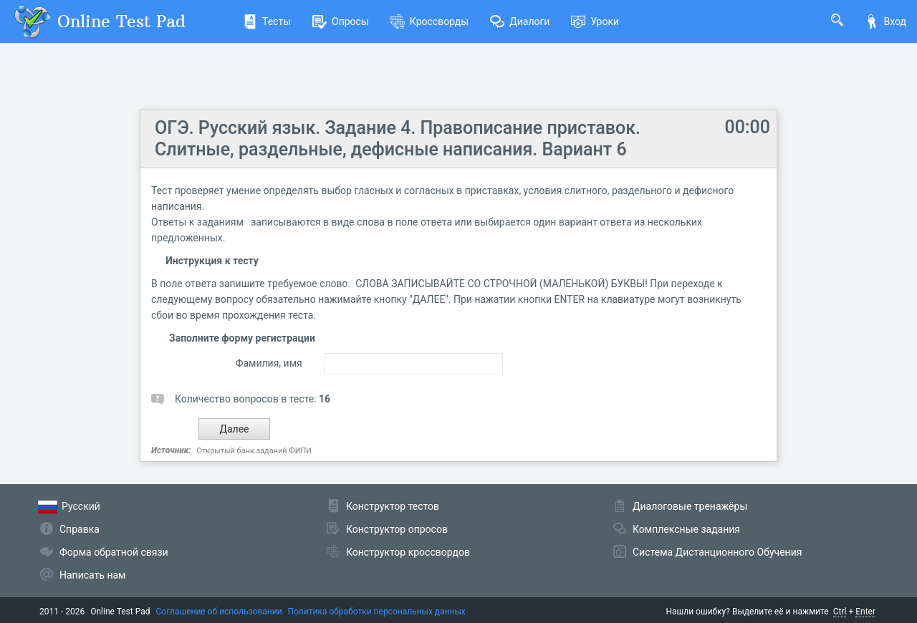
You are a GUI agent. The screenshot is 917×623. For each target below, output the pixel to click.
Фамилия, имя (269, 363)
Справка (79, 529)
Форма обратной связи (113, 552)
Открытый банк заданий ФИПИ (254, 450)
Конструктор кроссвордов (408, 552)
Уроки (595, 21)
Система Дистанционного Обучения (717, 552)
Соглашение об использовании (219, 612)
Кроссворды (429, 21)
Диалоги (519, 21)
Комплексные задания (686, 529)
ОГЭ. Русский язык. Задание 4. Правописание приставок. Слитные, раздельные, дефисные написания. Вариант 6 (397, 138)
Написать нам (92, 575)
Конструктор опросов (397, 529)
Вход (885, 21)
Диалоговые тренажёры (690, 506)
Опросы (340, 21)
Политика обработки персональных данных (377, 612)
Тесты (267, 21)
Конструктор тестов (392, 506)
